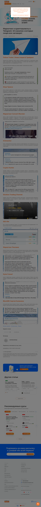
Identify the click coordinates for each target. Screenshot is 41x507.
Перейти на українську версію (20, 15)
